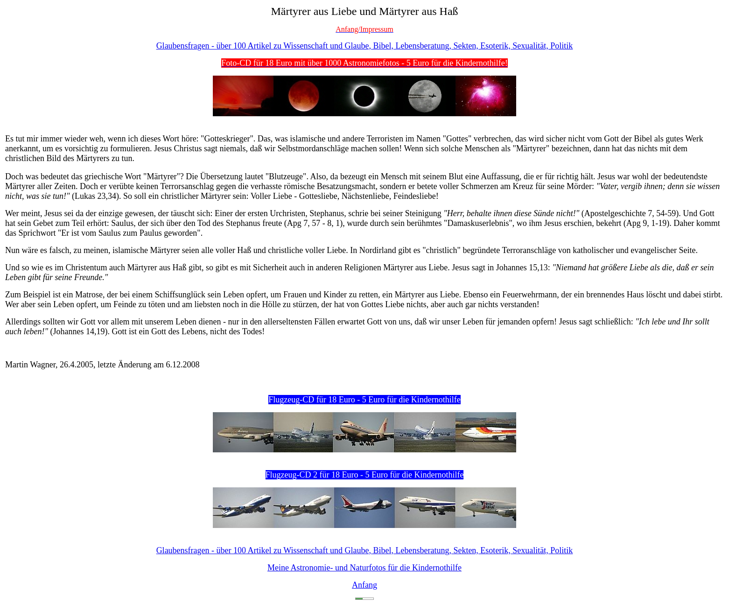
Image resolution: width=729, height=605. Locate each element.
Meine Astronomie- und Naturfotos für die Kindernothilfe (364, 567)
